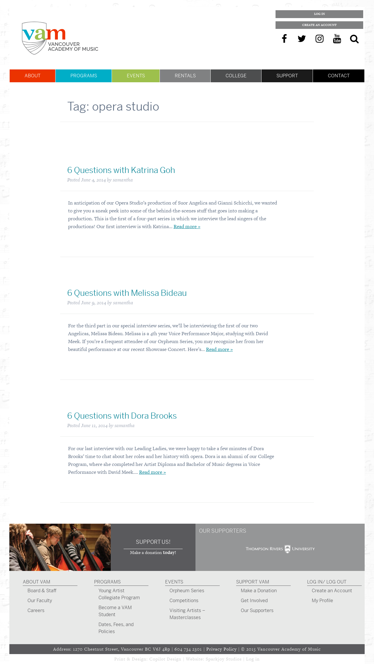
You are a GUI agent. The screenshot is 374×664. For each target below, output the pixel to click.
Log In (319, 14)
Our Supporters (257, 610)
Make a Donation (259, 591)
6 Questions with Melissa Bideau (127, 293)
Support (287, 76)
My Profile (322, 600)
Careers (35, 610)
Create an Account (319, 25)
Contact (339, 76)
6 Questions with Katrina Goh (121, 170)
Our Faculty (39, 600)
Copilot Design (165, 659)
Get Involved (254, 600)
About (33, 76)
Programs (83, 76)
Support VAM (252, 582)
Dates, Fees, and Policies (116, 628)
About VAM (36, 582)
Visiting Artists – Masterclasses (187, 614)
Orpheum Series (186, 591)
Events (136, 76)
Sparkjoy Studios (224, 659)
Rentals (185, 76)
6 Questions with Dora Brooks (122, 416)
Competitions (183, 600)
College (236, 76)
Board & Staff (41, 591)
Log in (253, 659)
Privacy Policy (221, 649)
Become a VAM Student (115, 611)
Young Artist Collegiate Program (119, 594)
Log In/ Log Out (327, 582)
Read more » (187, 226)
